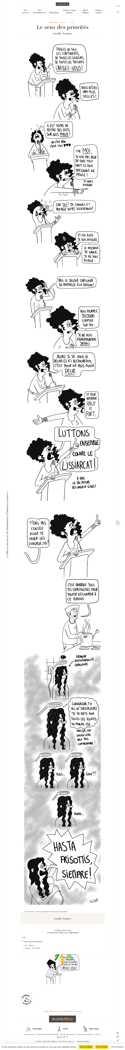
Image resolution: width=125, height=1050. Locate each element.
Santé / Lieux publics (69, 11)
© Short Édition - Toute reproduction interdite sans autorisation (46, 912)
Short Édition (85, 11)
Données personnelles (84, 1034)
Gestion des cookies (68, 1034)
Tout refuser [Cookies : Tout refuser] (101, 1046)
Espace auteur (98, 11)
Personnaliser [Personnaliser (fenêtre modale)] (117, 1046)
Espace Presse (29, 1034)
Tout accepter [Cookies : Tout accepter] (86, 1046)
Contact (96, 1034)
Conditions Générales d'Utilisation (47, 1034)
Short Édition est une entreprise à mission (62, 1011)
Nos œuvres (25, 11)
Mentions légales (83, 1041)
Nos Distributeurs (39, 11)
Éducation (54, 12)
